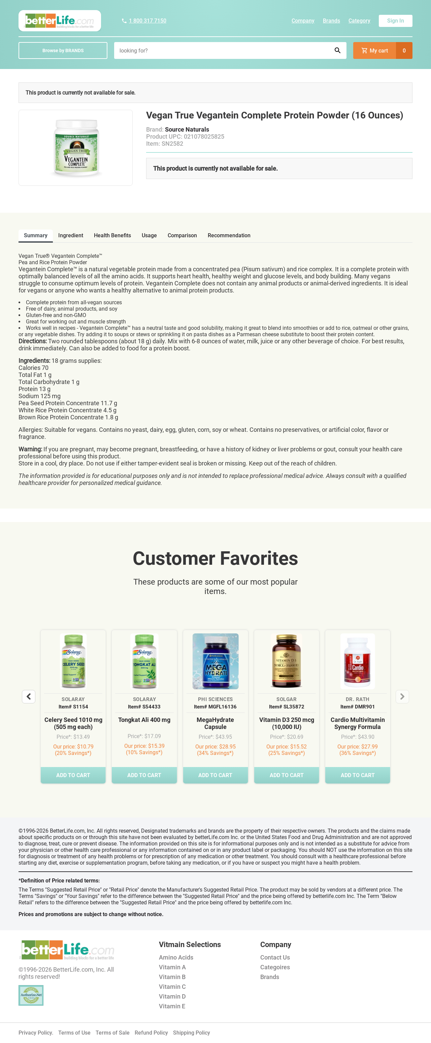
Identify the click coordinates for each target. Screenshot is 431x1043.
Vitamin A (172, 967)
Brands (331, 21)
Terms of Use (74, 1033)
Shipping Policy (191, 1033)
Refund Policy (151, 1033)
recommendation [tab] (229, 235)
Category (359, 21)
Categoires (275, 967)
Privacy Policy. (36, 1033)
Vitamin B (172, 976)
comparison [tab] (182, 235)
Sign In (395, 21)
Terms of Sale (113, 1033)
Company (303, 21)
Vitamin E (172, 1006)
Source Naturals (187, 129)
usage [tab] (149, 235)
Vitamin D (172, 996)
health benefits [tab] (112, 235)
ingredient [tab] (70, 235)
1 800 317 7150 (143, 21)
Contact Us (275, 957)
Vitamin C (172, 986)
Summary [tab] (35, 235)
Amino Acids (176, 957)
